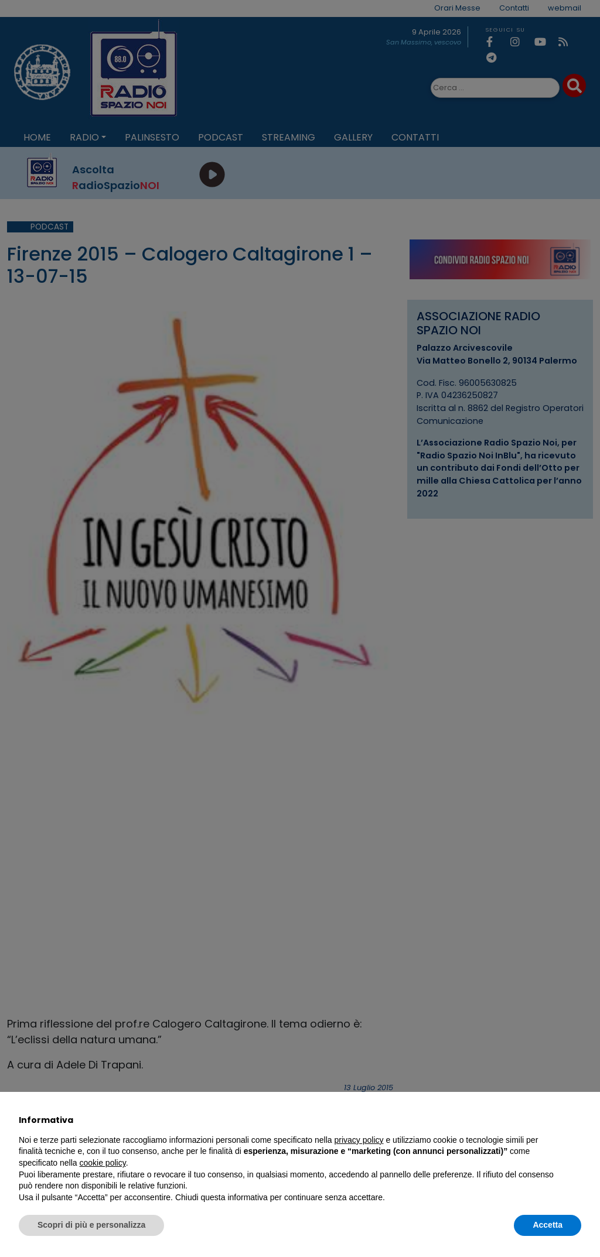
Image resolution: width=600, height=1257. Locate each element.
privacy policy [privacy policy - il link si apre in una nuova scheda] (359, 1140)
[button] (575, 1120)
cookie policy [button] (103, 1162)
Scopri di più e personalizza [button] (91, 1224)
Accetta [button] (547, 1224)
